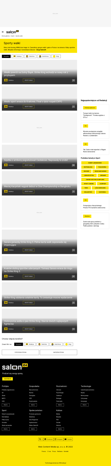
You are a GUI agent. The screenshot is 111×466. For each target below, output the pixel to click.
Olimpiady (103, 183)
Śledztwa (87, 216)
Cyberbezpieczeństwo (87, 390)
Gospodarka (34, 386)
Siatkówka (102, 192)
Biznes (31, 392)
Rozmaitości (61, 386)
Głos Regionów (33, 419)
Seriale (58, 422)
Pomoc (44, 451)
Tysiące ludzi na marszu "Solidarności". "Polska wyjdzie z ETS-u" (94, 115)
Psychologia (59, 392)
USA (3, 401)
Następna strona (58, 352)
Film (57, 419)
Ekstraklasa (88, 167)
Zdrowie (58, 390)
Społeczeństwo (35, 410)
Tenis (86, 188)
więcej (6, 405)
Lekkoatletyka (89, 175)
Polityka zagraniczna (8, 390)
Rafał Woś (30, 56)
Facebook (48, 439)
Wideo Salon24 (33, 425)
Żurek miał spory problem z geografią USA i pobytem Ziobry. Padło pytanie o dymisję (93, 224)
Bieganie (103, 175)
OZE (30, 398)
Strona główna (6, 36)
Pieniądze (32, 395)
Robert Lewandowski (95, 163)
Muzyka (58, 417)
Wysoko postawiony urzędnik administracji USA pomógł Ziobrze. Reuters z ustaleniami (94, 133)
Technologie (86, 386)
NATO (3, 398)
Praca (54, 451)
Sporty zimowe (89, 183)
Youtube (68, 439)
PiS (85, 126)
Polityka (5, 386)
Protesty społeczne (90, 107)
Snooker (86, 171)
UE (2, 392)
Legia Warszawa (100, 188)
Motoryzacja (84, 395)
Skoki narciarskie (100, 171)
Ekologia (58, 398)
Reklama (59, 451)
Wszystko (6, 56)
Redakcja (17, 56)
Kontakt (66, 451)
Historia (58, 425)
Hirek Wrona (44, 56)
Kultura (59, 410)
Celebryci (59, 395)
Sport (12, 36)
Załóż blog (7, 379)
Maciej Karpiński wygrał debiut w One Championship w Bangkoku (37, 186)
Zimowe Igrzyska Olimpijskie (95, 179)
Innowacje (84, 401)
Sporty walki (29, 80)
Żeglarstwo (88, 192)
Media (58, 414)
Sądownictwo (33, 422)
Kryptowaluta (33, 401)
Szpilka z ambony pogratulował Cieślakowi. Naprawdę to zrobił (36, 160)
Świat (3, 395)
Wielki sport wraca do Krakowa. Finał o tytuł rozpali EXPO (33, 101)
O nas (49, 451)
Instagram (58, 439)
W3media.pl (62, 463)
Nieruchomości (33, 390)
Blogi (57, 56)
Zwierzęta (59, 401)
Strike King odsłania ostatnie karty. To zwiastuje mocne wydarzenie (38, 297)
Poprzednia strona (20, 352)
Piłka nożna (102, 167)
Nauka (83, 392)
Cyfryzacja (84, 398)
